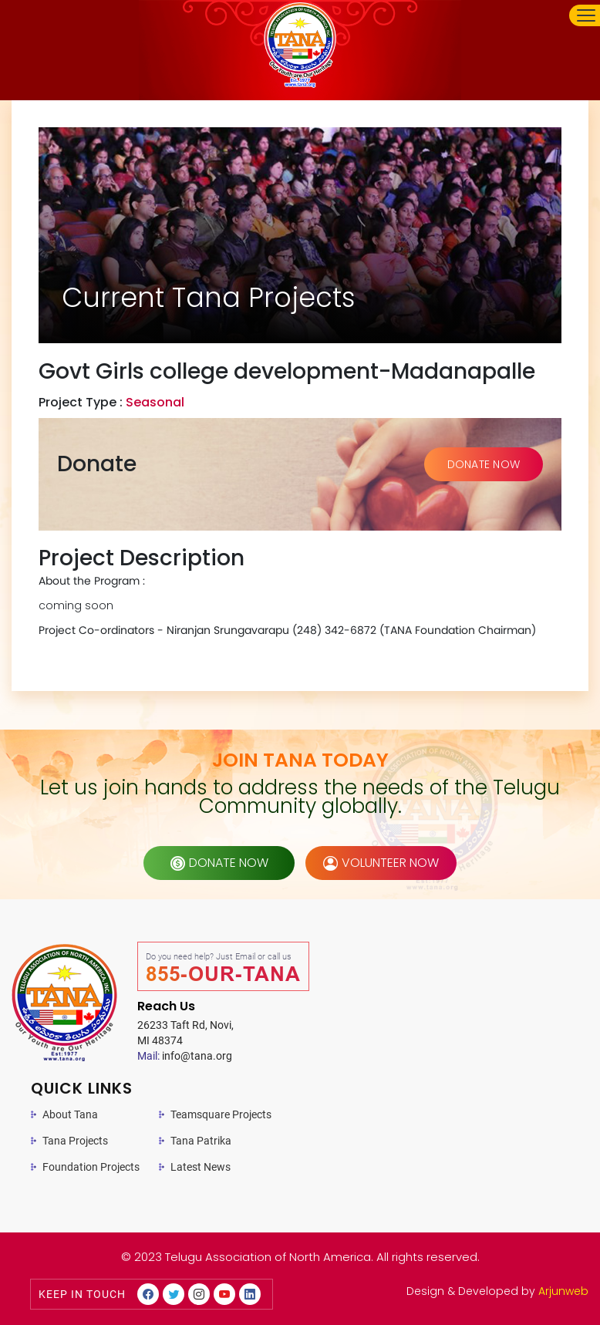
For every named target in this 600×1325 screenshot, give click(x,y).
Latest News (200, 1167)
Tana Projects (75, 1141)
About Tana (70, 1114)
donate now (219, 863)
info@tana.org (184, 1056)
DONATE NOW (484, 464)
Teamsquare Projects (220, 1114)
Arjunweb (563, 1291)
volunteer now (381, 863)
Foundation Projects (91, 1167)
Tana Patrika (200, 1141)
